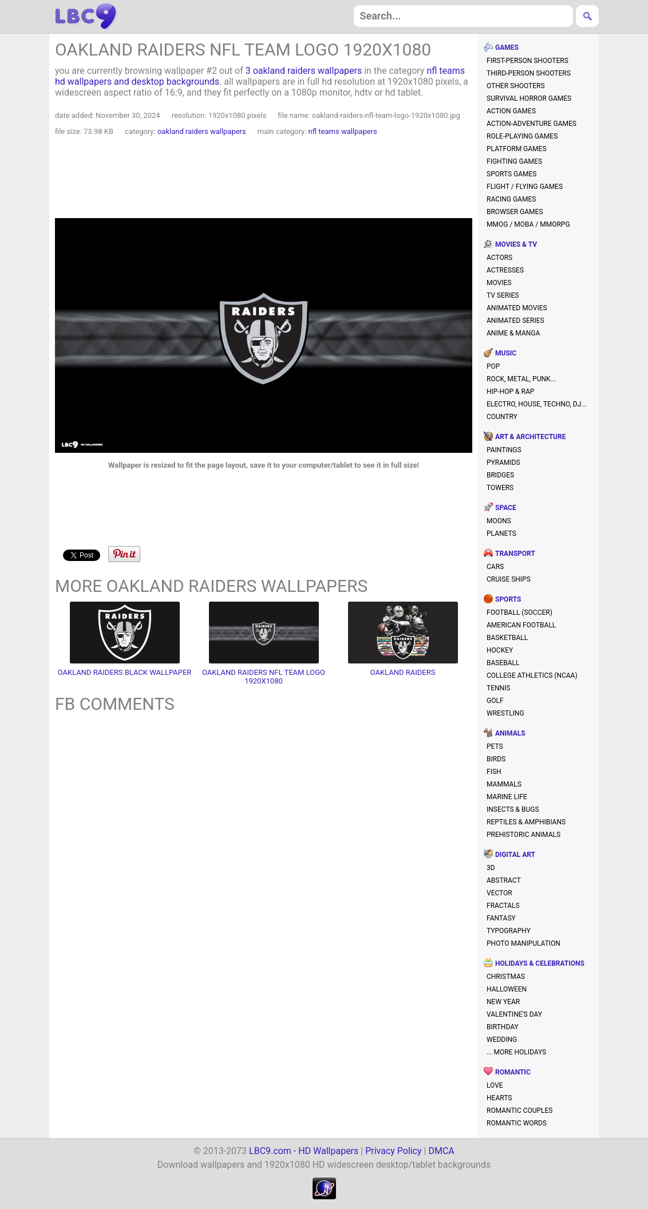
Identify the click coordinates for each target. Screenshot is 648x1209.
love (495, 1085)
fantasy (501, 918)
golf (495, 701)
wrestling (505, 713)
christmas (506, 977)
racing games (511, 199)
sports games (511, 174)
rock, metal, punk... (521, 379)
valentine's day (514, 1014)
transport (515, 554)
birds (496, 759)
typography (509, 931)
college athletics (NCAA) (532, 675)
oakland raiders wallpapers (201, 131)
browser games (515, 212)
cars (495, 567)
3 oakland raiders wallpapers (304, 70)
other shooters (516, 86)
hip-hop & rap (510, 392)
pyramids (503, 463)
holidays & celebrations (539, 963)
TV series (503, 295)
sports (508, 599)
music (505, 353)
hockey (500, 650)
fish (494, 772)
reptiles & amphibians (526, 822)
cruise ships (509, 579)
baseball (503, 663)
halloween (507, 989)
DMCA (441, 1150)
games (507, 48)
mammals (504, 784)
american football (521, 625)
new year (503, 1002)
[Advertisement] (264, 178)
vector (499, 893)
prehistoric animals (523, 835)
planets (501, 534)
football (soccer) (519, 613)
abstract (504, 880)
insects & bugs (513, 809)
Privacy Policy (393, 1150)
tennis (499, 688)
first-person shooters (527, 61)
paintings (504, 450)
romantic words (517, 1123)
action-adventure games (531, 124)
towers (500, 488)
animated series (515, 321)
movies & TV (516, 244)
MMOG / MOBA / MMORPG (528, 224)
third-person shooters (529, 73)
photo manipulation (523, 943)
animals (510, 733)
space (505, 508)
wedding (502, 1040)
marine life (507, 797)
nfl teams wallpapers (343, 131)
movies (499, 283)
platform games (517, 149)
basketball (507, 638)
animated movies (517, 308)
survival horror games (529, 98)
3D (491, 868)
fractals (503, 906)
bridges (500, 475)
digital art (515, 855)
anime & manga (513, 333)
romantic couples (520, 1111)
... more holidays (516, 1052)
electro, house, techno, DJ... (537, 404)
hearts (499, 1098)
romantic (513, 1072)
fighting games (514, 161)
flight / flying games (525, 187)
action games (511, 111)
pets (495, 746)
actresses (505, 270)
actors (499, 258)
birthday (503, 1027)
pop (493, 366)
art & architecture (530, 437)
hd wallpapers (86, 16)
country (502, 417)
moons (499, 521)
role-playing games (522, 136)
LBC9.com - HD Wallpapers (303, 1150)
